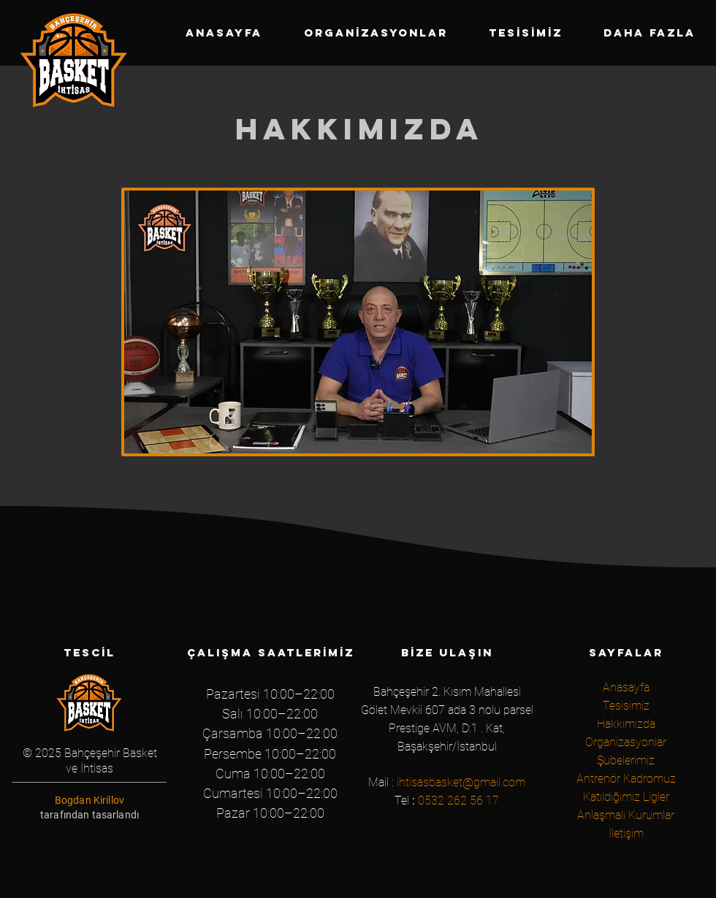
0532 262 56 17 (458, 800)
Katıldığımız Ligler (626, 797)
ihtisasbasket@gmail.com (461, 782)
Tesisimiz (626, 706)
